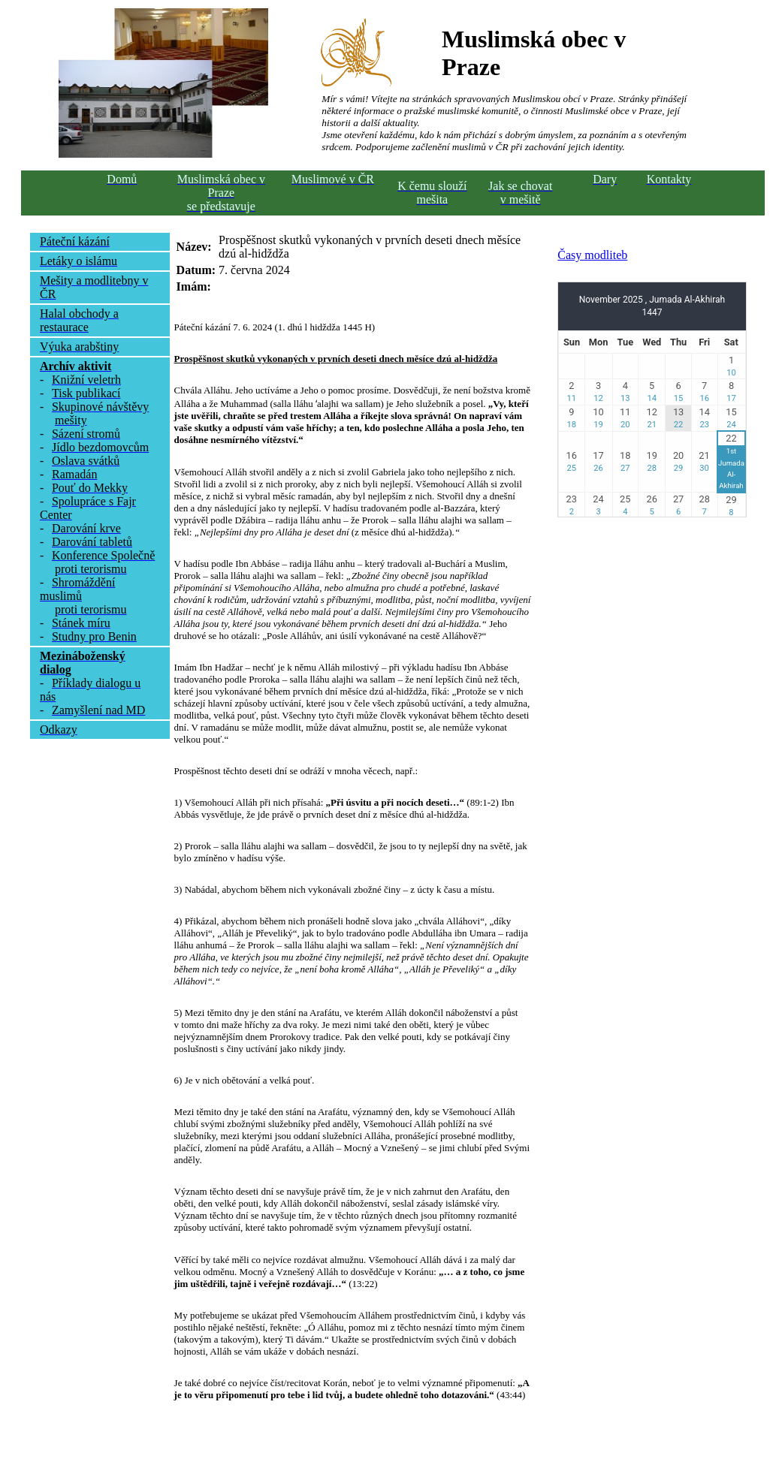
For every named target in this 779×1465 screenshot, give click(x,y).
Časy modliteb (592, 255)
